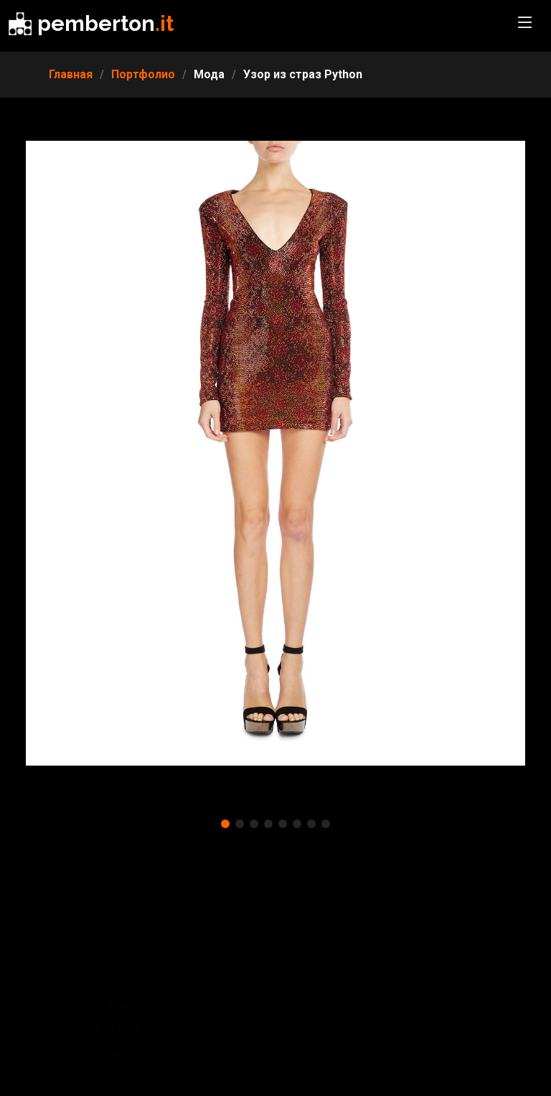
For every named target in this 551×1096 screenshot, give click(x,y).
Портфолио (143, 74)
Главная (71, 74)
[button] (225, 823)
